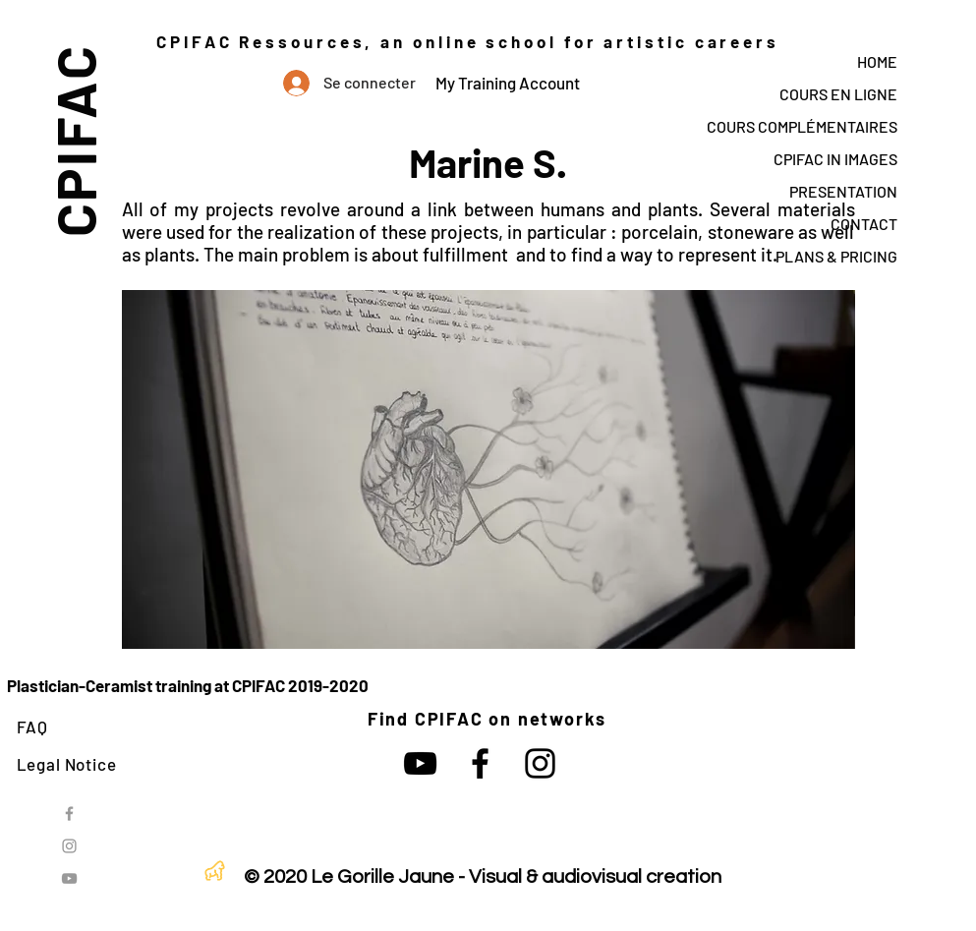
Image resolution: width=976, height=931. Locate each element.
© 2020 (275, 877)
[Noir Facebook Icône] (480, 763)
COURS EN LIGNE (838, 94)
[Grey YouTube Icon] (69, 878)
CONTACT (864, 223)
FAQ (33, 726)
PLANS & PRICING (836, 256)
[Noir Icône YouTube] (420, 763)
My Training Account (507, 82)
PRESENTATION (843, 191)
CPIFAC (74, 140)
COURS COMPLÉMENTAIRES (802, 126)
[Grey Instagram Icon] (69, 846)
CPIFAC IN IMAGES (835, 158)
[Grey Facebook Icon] (69, 813)
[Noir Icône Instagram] (540, 763)
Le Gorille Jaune (382, 877)
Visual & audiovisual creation (595, 877)
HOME (877, 61)
